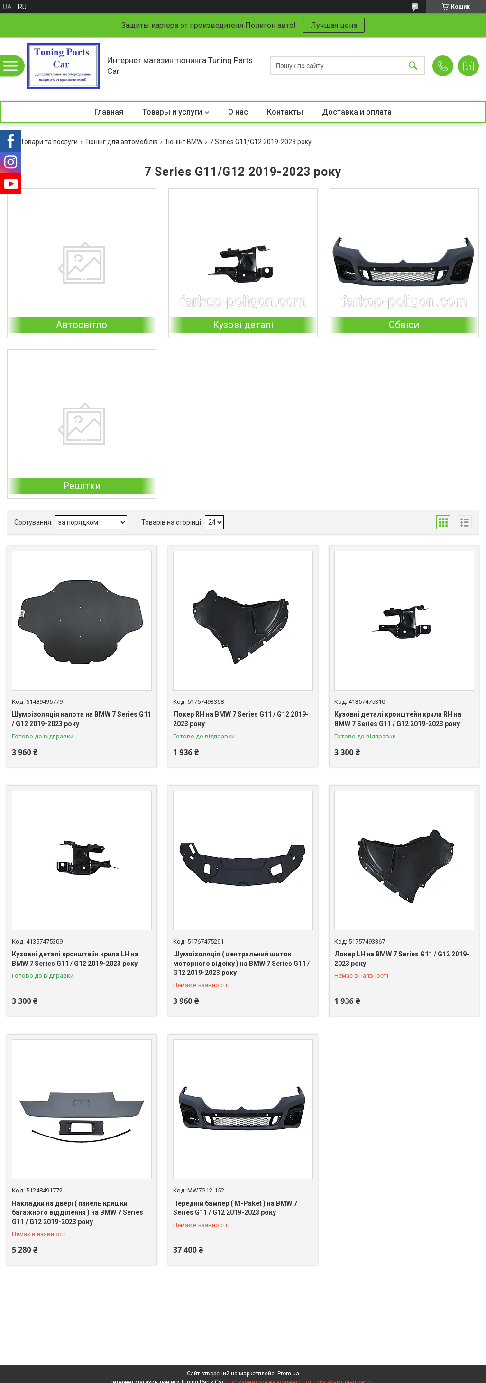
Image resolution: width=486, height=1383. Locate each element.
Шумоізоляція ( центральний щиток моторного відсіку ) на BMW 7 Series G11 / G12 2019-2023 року (241, 963)
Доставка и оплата (357, 112)
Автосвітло (81, 324)
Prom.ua (288, 1373)
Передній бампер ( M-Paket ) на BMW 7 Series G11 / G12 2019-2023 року (235, 1208)
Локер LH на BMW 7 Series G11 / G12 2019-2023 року (401, 958)
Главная (108, 112)
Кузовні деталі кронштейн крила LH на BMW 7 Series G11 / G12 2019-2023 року (75, 958)
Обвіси (404, 324)
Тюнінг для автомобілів (121, 142)
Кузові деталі (243, 324)
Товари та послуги (49, 142)
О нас (238, 112)
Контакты (285, 112)
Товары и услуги (172, 112)
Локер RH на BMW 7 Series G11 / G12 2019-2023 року (241, 719)
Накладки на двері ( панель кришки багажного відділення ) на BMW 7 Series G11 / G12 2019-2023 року (77, 1213)
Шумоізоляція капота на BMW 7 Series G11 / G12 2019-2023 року (81, 719)
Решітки (82, 485)
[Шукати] (413, 65)
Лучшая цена (334, 25)
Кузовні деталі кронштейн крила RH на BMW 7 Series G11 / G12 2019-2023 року (397, 719)
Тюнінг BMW (183, 142)
